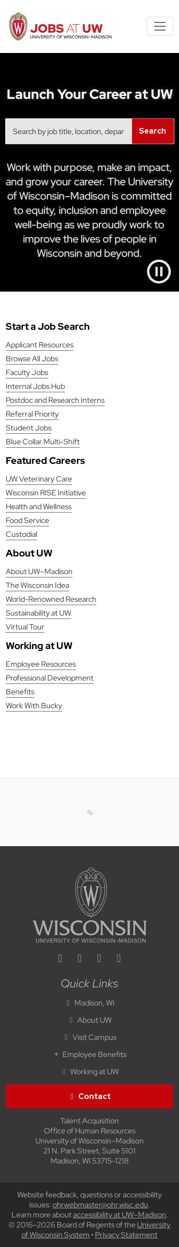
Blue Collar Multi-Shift (43, 442)
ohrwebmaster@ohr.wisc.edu (100, 1205)
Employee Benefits (89, 1054)
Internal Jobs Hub (35, 386)
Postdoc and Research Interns (55, 400)
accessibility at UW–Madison (119, 1215)
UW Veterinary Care (39, 479)
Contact (90, 1096)
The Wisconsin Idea (37, 585)
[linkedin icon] (60, 959)
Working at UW (90, 1072)
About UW (90, 1020)
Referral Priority (32, 414)
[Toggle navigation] (160, 26)
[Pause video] (159, 271)
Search (152, 131)
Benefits (20, 692)
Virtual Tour (25, 627)
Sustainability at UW (38, 613)
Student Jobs (29, 428)
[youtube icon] (119, 959)
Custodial (21, 534)
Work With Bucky (34, 706)
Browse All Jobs (32, 359)
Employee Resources (41, 664)
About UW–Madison (39, 571)
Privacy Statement (126, 1235)
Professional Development (50, 678)
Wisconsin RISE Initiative (46, 493)
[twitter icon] (99, 959)
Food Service (27, 520)
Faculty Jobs (27, 372)
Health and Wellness (39, 507)
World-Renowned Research (51, 599)
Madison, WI (90, 1003)
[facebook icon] (80, 959)
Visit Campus (89, 1037)
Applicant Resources (40, 345)
